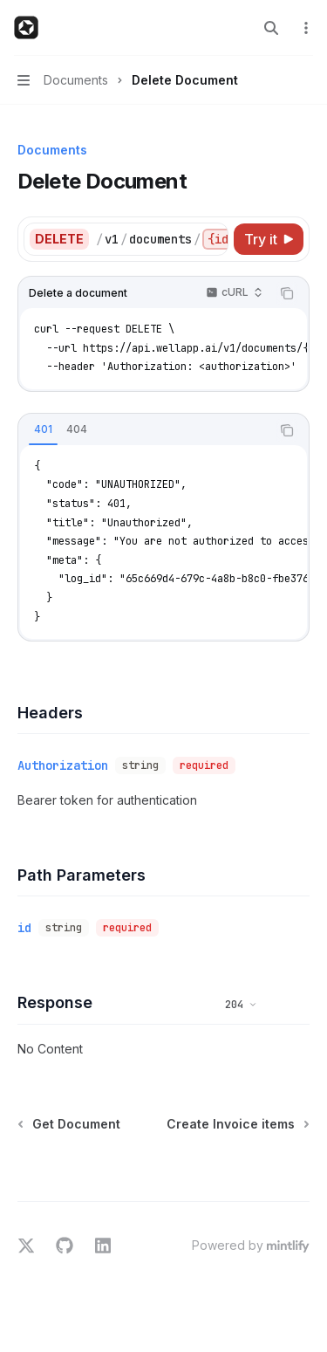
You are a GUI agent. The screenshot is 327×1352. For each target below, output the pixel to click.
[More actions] (304, 28)
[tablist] (144, 430)
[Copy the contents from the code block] (287, 293)
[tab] (43, 429)
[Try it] (268, 239)
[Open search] (271, 28)
